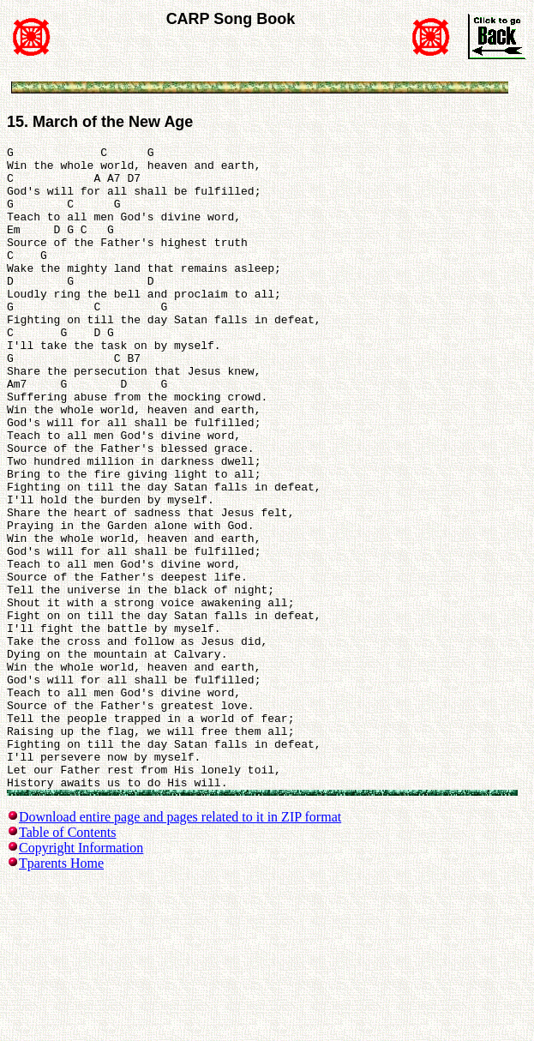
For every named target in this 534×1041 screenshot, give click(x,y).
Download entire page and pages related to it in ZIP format (180, 945)
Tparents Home (61, 991)
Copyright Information (81, 976)
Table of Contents (68, 961)
